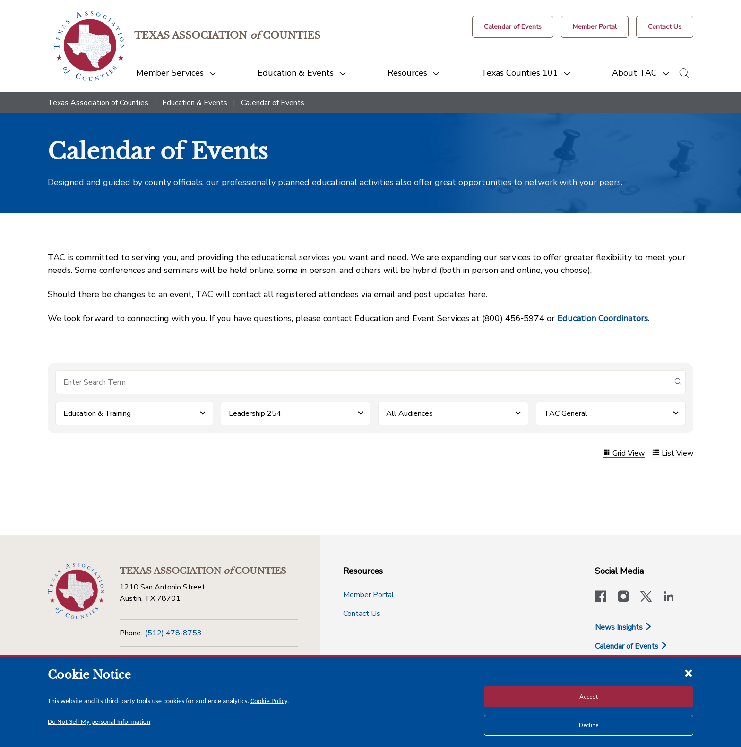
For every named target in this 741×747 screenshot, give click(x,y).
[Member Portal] (595, 27)
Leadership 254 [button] (255, 413)
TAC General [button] (565, 413)
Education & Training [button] (97, 413)
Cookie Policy (268, 700)
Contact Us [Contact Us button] (361, 613)
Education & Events (194, 102)
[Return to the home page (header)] (89, 46)
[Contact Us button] (664, 27)
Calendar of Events (631, 646)
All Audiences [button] (409, 413)
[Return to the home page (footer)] (76, 591)
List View (672, 453)
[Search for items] (363, 382)
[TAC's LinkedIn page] (668, 597)
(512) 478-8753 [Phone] (173, 633)
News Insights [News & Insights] (623, 627)
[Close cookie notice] (688, 672)
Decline (588, 725)
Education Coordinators (602, 318)
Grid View (624, 453)
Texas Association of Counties (98, 102)
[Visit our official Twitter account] (646, 597)
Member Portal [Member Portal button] (368, 594)
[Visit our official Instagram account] (623, 597)
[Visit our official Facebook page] (600, 597)
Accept (588, 697)
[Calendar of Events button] (512, 27)
